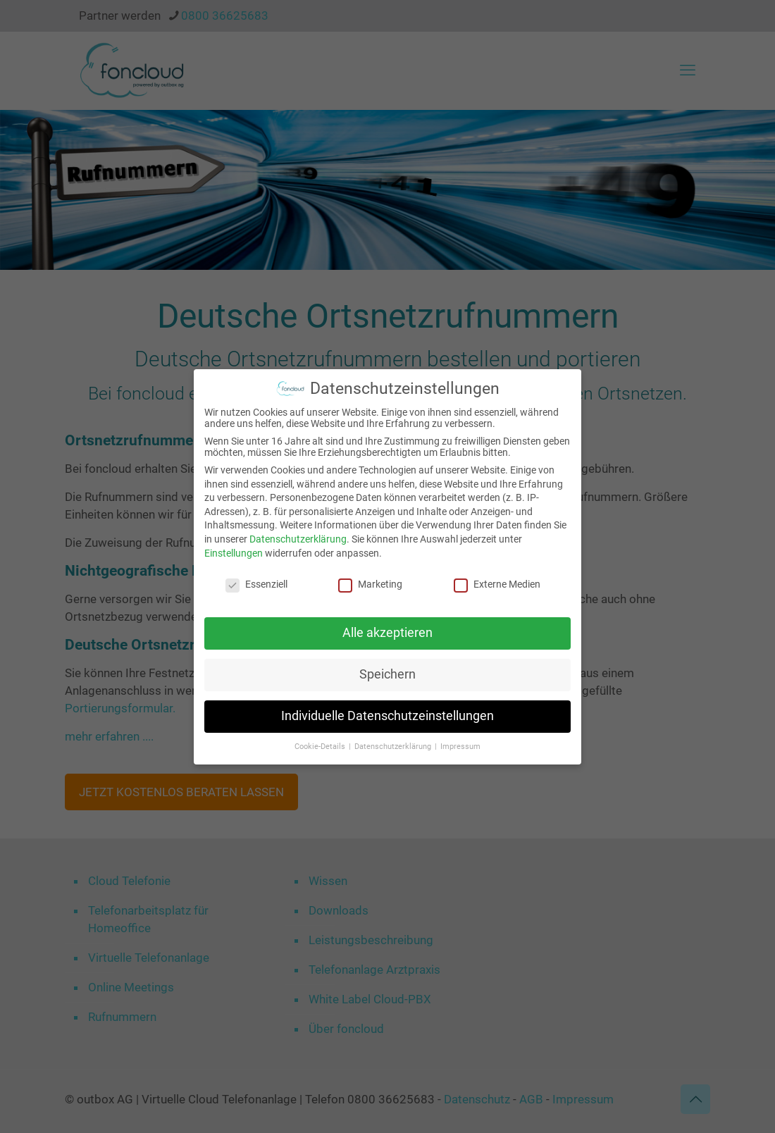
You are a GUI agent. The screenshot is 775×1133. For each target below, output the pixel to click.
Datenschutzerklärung (298, 538)
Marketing (370, 583)
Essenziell (256, 583)
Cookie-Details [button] (320, 745)
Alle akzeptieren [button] (387, 632)
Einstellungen (233, 551)
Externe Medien (497, 583)
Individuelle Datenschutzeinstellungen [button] (387, 715)
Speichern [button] (387, 674)
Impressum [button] (460, 745)
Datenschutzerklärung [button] (393, 745)
